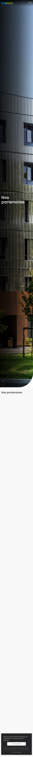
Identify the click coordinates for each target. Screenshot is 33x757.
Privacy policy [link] (16, 752)
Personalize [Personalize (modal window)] (24, 749)
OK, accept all (16, 744)
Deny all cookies (11, 749)
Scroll (2, 382)
